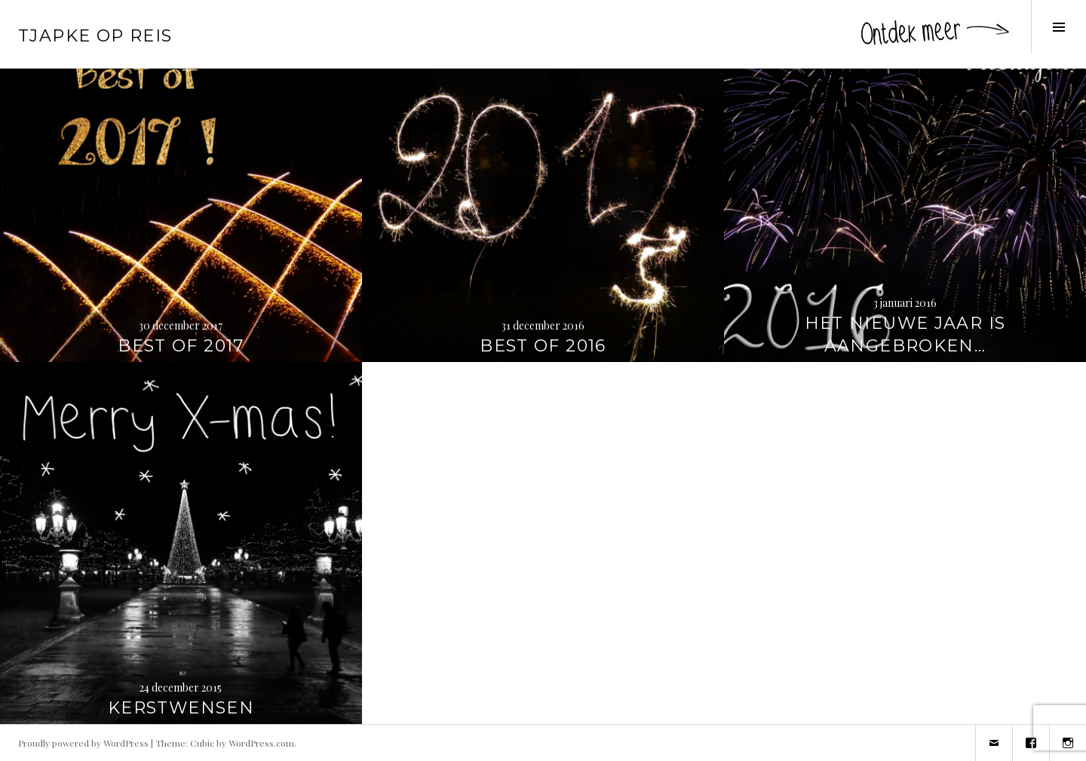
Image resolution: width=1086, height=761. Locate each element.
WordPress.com (261, 743)
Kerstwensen (181, 708)
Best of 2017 (181, 346)
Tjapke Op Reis (95, 36)
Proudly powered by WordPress (83, 743)
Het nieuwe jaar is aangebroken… (905, 334)
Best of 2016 (543, 346)
